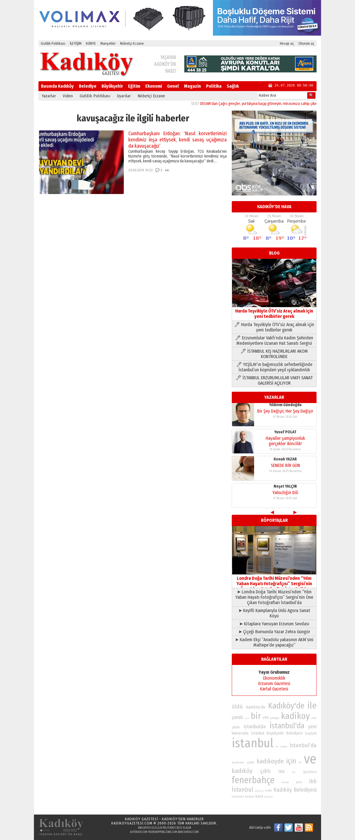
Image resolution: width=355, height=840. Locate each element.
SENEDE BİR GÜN (285, 412)
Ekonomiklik (274, 678)
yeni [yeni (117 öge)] (312, 726)
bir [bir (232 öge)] (256, 716)
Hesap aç (287, 43)
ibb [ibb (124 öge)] (313, 781)
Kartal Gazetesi (274, 689)
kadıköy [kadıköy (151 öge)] (242, 771)
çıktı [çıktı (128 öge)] (265, 771)
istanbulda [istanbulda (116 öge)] (255, 726)
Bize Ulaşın (184, 828)
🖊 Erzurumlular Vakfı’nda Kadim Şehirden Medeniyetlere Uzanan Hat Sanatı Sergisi (274, 340)
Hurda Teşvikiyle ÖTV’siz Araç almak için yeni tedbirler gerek (274, 311)
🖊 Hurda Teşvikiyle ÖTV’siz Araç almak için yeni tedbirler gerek (274, 327)
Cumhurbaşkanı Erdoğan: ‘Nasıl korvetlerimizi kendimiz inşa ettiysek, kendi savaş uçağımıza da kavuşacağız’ (177, 139)
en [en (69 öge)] (277, 746)
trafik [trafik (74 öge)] (268, 790)
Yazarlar (49, 95)
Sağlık (233, 86)
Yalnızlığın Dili (285, 439)
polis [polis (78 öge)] (299, 782)
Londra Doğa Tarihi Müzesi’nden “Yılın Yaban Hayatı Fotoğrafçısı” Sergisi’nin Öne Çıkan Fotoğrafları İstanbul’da (274, 581)
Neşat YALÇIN (285, 433)
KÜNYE (91, 43)
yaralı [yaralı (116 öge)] (237, 717)
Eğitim (134, 86)
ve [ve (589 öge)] (310, 759)
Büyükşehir (112, 86)
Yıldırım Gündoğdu (285, 460)
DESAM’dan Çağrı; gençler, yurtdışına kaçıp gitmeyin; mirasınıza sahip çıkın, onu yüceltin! (276, 103)
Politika (214, 86)
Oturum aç (306, 43)
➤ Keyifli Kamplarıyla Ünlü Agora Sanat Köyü (274, 613)
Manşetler (108, 43)
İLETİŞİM (75, 43)
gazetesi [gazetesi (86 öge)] (310, 772)
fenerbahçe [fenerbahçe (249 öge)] (253, 780)
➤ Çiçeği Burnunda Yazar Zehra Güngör (274, 631)
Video (68, 95)
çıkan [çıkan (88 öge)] (236, 727)
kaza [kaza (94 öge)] (259, 796)
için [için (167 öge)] (291, 761)
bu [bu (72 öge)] (293, 772)
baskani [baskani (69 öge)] (268, 796)
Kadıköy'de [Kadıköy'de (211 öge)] (286, 706)
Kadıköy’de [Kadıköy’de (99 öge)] (255, 707)
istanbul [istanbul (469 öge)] (252, 743)
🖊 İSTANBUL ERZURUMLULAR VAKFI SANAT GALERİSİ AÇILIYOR (274, 380)
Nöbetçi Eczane (132, 43)
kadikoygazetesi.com (131, 823)
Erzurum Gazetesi (274, 683)
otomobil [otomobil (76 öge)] (238, 796)
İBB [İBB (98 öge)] (281, 771)
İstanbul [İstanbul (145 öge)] (242, 789)
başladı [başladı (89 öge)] (311, 733)
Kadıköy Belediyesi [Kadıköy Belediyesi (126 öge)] (295, 790)
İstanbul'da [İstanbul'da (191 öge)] (287, 725)
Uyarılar (124, 95)
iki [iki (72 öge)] (300, 762)
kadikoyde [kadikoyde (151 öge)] (270, 761)
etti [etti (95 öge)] (266, 717)
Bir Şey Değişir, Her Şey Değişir (285, 466)
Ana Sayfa (144, 828)
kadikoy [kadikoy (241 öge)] (295, 716)
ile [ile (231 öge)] (312, 705)
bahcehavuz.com (188, 832)
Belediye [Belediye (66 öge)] (259, 791)
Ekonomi (153, 86)
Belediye (87, 86)
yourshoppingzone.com (162, 832)
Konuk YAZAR (285, 406)
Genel (173, 86)
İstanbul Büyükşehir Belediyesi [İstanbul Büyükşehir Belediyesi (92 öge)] (277, 733)
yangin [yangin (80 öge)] (274, 718)
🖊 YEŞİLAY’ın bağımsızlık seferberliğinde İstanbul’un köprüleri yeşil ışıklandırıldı (274, 367)
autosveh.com (138, 832)
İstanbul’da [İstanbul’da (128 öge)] (303, 745)
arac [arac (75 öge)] (314, 718)
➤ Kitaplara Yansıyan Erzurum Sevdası (274, 623)
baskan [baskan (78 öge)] (249, 796)
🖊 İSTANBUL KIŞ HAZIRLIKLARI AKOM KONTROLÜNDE (274, 353)
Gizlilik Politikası (53, 43)
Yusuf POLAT (285, 487)
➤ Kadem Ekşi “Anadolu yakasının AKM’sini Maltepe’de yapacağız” (274, 642)
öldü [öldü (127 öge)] (237, 706)
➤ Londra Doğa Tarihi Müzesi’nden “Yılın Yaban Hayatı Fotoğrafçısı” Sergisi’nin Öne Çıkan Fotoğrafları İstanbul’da (274, 597)
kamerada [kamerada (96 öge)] (240, 733)
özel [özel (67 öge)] (247, 718)
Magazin (192, 86)
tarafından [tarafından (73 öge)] (238, 762)
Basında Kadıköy (57, 86)
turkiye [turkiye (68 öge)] (285, 782)
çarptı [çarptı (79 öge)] (250, 762)
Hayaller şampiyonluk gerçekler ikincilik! (285, 496)
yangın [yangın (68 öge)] (283, 746)
